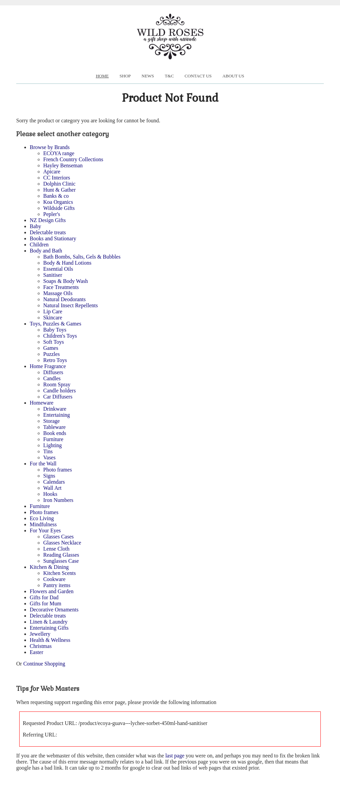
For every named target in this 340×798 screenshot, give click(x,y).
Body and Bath (46, 250)
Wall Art (52, 488)
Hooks (50, 494)
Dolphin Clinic (59, 184)
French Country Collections (73, 159)
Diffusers (53, 372)
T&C (169, 75)
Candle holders (59, 390)
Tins (48, 451)
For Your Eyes (45, 530)
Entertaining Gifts (49, 628)
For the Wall (43, 463)
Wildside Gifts (59, 208)
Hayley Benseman (63, 165)
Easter (36, 652)
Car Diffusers (57, 397)
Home (102, 75)
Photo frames (57, 470)
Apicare (51, 171)
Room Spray (56, 384)
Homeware (41, 403)
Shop (125, 75)
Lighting (52, 445)
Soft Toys (53, 342)
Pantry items (56, 585)
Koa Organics (58, 202)
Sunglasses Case (61, 561)
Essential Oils (58, 269)
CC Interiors (56, 177)
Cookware (54, 579)
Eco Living (42, 518)
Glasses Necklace (62, 543)
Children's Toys (60, 336)
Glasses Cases (58, 536)
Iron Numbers (58, 500)
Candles (52, 378)
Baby (35, 226)
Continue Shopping (44, 664)
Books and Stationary (53, 238)
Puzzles (51, 354)
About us (233, 75)
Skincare (52, 317)
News (147, 75)
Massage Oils (58, 293)
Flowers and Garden (52, 591)
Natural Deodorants (64, 299)
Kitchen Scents (59, 573)
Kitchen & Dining (49, 567)
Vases (49, 457)
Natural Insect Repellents (70, 305)
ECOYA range (58, 153)
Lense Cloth (56, 549)
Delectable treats (48, 232)
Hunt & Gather (59, 190)
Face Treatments (61, 287)
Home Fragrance (48, 366)
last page (174, 755)
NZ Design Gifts (48, 220)
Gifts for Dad (44, 597)
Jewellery (40, 634)
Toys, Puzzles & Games (55, 324)
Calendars (54, 482)
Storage (51, 421)
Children (39, 244)
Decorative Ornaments (54, 609)
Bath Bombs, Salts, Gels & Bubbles (82, 257)
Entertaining (56, 415)
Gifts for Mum (45, 603)
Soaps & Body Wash (65, 281)
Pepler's (51, 214)
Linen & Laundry (49, 622)
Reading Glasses (61, 555)
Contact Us (198, 75)
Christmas (41, 646)
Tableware (54, 427)
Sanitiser (52, 275)
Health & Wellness (50, 640)
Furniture (53, 439)
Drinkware (54, 409)
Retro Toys (55, 360)
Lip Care (52, 311)
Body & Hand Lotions (67, 263)
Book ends (54, 433)
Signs (49, 476)
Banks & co (56, 196)
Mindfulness (43, 524)
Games (50, 348)
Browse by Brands (50, 147)
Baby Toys (54, 330)
